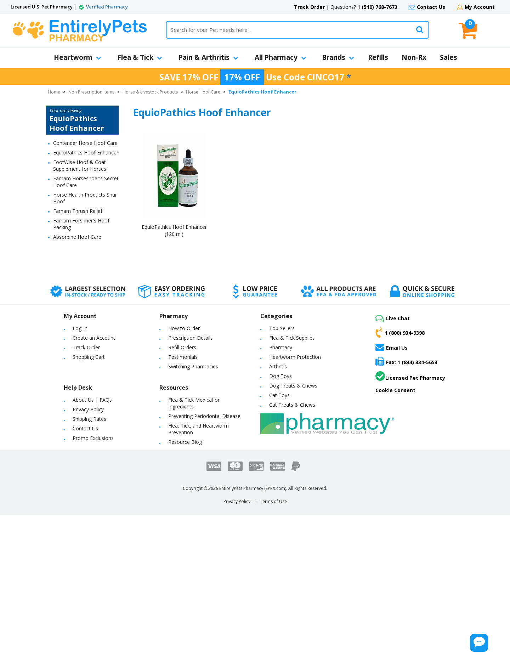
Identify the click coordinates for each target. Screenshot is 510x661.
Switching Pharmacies (193, 366)
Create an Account (94, 337)
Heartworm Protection (295, 357)
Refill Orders (182, 347)
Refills (378, 57)
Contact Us (431, 7)
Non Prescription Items (91, 92)
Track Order (309, 7)
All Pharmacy (280, 57)
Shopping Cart (89, 357)
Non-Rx (414, 57)
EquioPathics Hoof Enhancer (85, 152)
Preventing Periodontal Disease (204, 416)
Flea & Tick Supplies (292, 337)
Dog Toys (280, 376)
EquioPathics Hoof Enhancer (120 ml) (174, 230)
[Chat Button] (459, 639)
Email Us (391, 347)
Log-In (80, 328)
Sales (448, 57)
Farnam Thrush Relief (77, 211)
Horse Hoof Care (203, 92)
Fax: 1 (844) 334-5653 (406, 361)
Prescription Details (190, 337)
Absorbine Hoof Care (77, 236)
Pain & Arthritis (208, 57)
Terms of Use (273, 501)
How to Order (184, 328)
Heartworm (77, 57)
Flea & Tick (139, 57)
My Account (480, 7)
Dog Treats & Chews (293, 385)
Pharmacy (280, 347)
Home (54, 92)
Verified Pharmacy (107, 7)
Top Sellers (282, 328)
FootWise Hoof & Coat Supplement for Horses (79, 165)
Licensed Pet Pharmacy (410, 376)
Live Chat (392, 318)
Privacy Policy (88, 409)
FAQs (106, 399)
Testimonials (183, 357)
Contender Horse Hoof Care (85, 143)
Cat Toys (279, 395)
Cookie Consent (395, 390)
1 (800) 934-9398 (400, 332)
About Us (83, 399)
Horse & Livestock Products (150, 92)
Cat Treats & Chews (292, 404)
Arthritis (278, 366)
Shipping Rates (89, 419)
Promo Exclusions (93, 438)
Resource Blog (185, 442)
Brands (338, 57)
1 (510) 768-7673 (377, 7)
